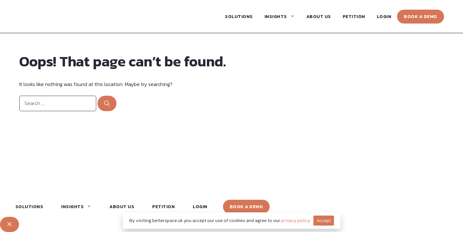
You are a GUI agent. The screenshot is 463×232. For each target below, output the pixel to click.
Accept (324, 220)
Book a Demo (420, 16)
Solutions (239, 16)
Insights (282, 17)
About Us (318, 16)
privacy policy (295, 220)
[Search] (106, 103)
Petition (354, 16)
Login (384, 16)
